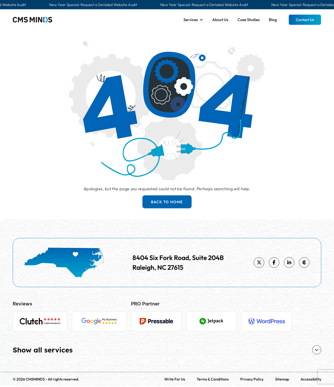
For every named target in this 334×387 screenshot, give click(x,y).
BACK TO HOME (167, 202)
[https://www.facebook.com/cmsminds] (274, 262)
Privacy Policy (251, 380)
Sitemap (282, 380)
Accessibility (311, 380)
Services (190, 19)
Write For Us (174, 380)
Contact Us (305, 19)
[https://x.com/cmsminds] (259, 262)
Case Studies (249, 19)
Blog (273, 19)
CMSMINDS (35, 380)
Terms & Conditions (213, 380)
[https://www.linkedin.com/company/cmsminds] (289, 262)
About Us (220, 19)
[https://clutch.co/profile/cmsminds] (304, 262)
